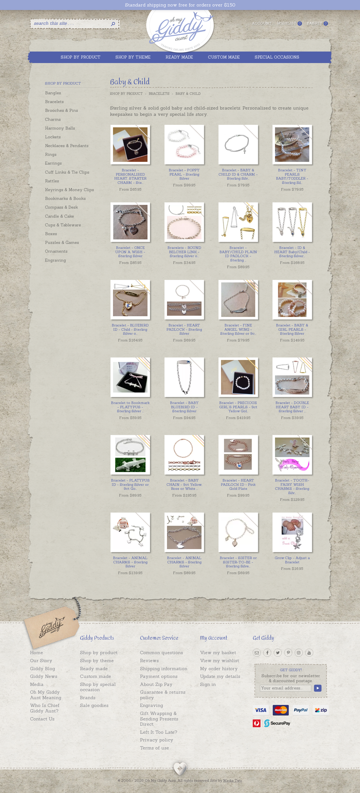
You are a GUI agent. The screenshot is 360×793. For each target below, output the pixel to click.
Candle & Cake (59, 216)
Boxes (51, 233)
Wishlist (289, 23)
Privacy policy (156, 740)
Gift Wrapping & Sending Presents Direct (159, 718)
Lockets (53, 136)
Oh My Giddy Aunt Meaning (45, 694)
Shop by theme (97, 660)
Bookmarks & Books (65, 198)
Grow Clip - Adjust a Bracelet (292, 560)
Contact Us (42, 719)
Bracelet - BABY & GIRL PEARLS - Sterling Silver (292, 329)
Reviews (149, 660)
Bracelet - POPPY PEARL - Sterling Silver (184, 174)
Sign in (208, 684)
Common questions (161, 652)
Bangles (53, 92)
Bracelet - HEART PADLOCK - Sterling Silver (184, 329)
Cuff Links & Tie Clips (67, 172)
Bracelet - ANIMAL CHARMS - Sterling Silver (130, 562)
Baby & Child (188, 94)
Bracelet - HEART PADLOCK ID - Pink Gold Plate (238, 484)
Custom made (95, 676)
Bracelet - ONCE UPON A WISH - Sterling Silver (130, 251)
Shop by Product (126, 94)
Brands (88, 697)
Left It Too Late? (158, 732)
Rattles (52, 180)
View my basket (218, 652)
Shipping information (163, 668)
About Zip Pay (156, 684)
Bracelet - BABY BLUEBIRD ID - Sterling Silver (184, 407)
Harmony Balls (60, 128)
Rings (50, 154)
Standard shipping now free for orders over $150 (180, 5)
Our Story (41, 660)
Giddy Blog (42, 668)
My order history (219, 668)
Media (37, 684)
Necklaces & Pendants (66, 145)
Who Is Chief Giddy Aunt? (45, 708)
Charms (53, 119)
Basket (317, 23)
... (130, 176)
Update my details (220, 676)
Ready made (94, 668)
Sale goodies (94, 705)
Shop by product (99, 652)
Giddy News (43, 676)
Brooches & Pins (61, 110)
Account (262, 23)
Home (36, 652)
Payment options (159, 676)
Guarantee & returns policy (163, 694)
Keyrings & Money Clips (69, 189)
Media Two (232, 780)
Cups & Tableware (63, 224)
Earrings (53, 163)
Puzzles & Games (62, 242)
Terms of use (154, 748)
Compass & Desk (61, 207)
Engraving (55, 260)
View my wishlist (219, 660)
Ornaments (56, 251)
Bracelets (54, 101)
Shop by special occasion (98, 687)
